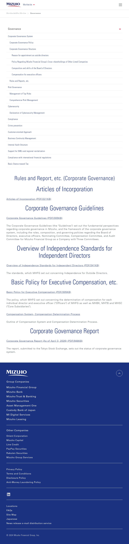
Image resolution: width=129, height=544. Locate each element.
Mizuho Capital (14, 440)
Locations (11, 506)
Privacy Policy (14, 469)
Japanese (11, 519)
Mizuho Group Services (19, 458)
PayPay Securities (16, 449)
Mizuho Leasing (16, 419)
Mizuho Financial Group (21, 387)
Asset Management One (21, 406)
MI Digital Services (18, 415)
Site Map (11, 515)
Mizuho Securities (17, 401)
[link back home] (13, 5)
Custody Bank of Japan (20, 410)
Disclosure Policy (16, 478)
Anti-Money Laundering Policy (23, 482)
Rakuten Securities (17, 453)
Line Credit (12, 445)
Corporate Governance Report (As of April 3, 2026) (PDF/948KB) (44, 341)
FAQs (9, 511)
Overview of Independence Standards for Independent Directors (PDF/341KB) (52, 265)
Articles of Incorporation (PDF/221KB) (28, 199)
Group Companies (17, 382)
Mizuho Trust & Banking (21, 397)
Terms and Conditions (18, 474)
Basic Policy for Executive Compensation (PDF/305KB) (38, 292)
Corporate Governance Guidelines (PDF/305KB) (34, 218)
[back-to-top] (119, 373)
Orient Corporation (17, 436)
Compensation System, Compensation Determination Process (43, 314)
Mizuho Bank (14, 392)
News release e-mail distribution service (29, 523)
